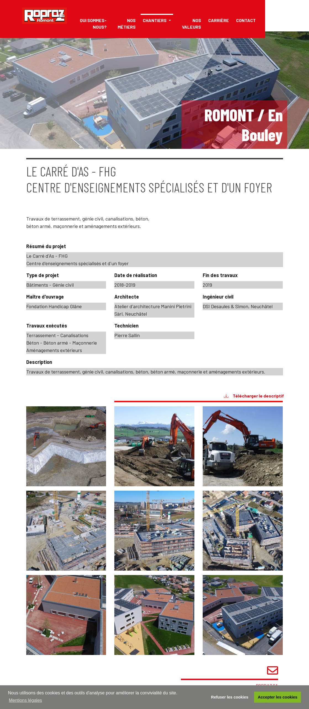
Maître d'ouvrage (45, 297)
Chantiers (155, 20)
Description (39, 362)
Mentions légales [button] (25, 700)
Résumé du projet (46, 246)
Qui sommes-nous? (93, 23)
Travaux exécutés (46, 326)
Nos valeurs (191, 23)
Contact (246, 20)
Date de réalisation (135, 275)
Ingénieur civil (218, 297)
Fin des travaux (220, 275)
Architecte (126, 297)
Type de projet (42, 275)
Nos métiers (127, 23)
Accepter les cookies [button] (277, 697)
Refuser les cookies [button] (229, 697)
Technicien (126, 326)
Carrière (218, 20)
